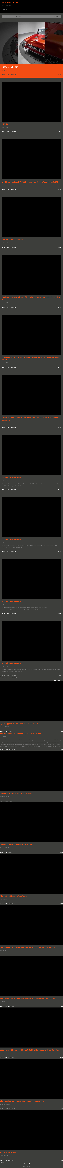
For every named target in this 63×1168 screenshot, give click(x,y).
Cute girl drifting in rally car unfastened (16, 793)
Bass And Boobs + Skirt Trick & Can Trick (16, 845)
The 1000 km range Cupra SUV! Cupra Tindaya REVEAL (22, 1101)
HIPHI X (5, 124)
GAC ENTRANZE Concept (12, 239)
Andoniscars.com (10, 3)
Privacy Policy (27, 1166)
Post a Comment (11, 74)
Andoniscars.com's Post (11, 477)
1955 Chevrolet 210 (10, 67)
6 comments (8, 731)
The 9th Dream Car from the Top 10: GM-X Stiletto (20, 734)
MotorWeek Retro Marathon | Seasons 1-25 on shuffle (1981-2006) (27, 947)
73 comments (9, 801)
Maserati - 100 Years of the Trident (14, 896)
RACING (5, 9)
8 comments (8, 852)
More (59, 74)
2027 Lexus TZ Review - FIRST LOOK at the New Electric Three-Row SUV (29, 1050)
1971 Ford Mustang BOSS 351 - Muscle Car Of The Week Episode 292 (30, 182)
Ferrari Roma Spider (8, 1152)
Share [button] (3, 74)
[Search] (57, 3)
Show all (57, 16)
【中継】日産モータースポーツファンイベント (19, 724)
